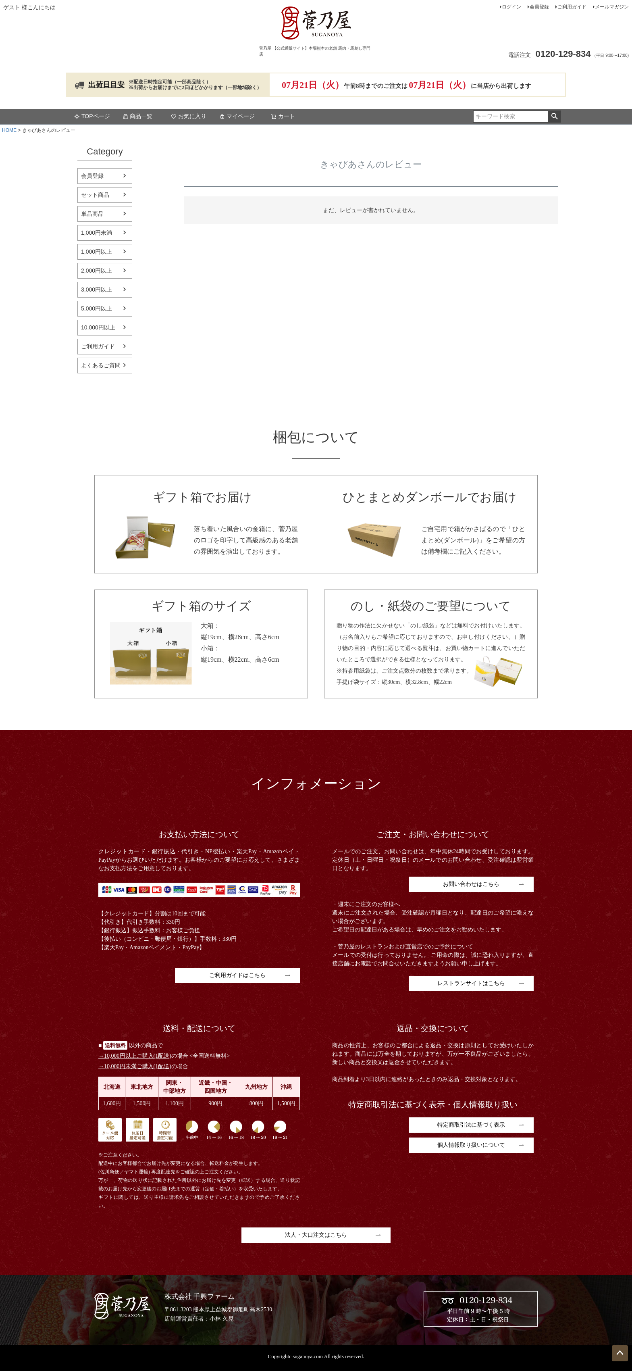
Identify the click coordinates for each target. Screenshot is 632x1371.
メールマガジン (612, 7)
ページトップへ (620, 1353)
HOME (9, 130)
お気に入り (188, 116)
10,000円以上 (98, 327)
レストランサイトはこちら (471, 983)
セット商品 (95, 195)
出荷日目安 (106, 85)
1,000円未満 (96, 232)
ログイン (511, 7)
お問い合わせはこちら (471, 884)
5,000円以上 (96, 308)
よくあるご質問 (101, 365)
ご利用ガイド (571, 7)
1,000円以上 (96, 251)
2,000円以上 (96, 270)
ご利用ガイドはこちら (237, 975)
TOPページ (92, 116)
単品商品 (92, 213)
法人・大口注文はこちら (316, 1235)
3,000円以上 (96, 289)
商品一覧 (137, 116)
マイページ (237, 116)
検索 (554, 116)
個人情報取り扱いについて (471, 1145)
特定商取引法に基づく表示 (471, 1125)
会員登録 (539, 7)
